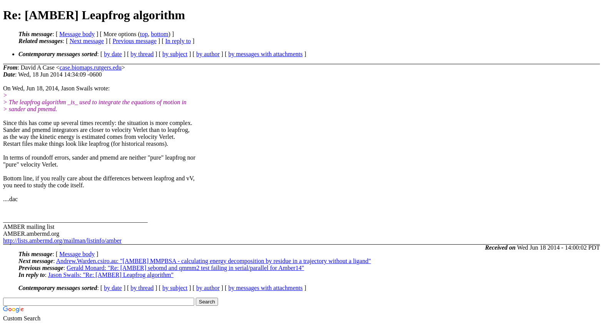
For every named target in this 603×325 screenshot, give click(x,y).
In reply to (178, 41)
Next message (87, 41)
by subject (174, 54)
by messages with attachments (265, 54)
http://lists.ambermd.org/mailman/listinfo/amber (62, 240)
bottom (159, 34)
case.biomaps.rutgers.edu (91, 67)
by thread (142, 54)
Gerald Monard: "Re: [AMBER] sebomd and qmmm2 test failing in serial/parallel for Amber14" (185, 268)
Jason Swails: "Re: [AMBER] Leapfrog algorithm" (110, 275)
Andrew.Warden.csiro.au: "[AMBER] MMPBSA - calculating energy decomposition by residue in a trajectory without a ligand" (213, 261)
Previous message (135, 41)
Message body (77, 34)
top (144, 34)
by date (113, 54)
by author (208, 54)
